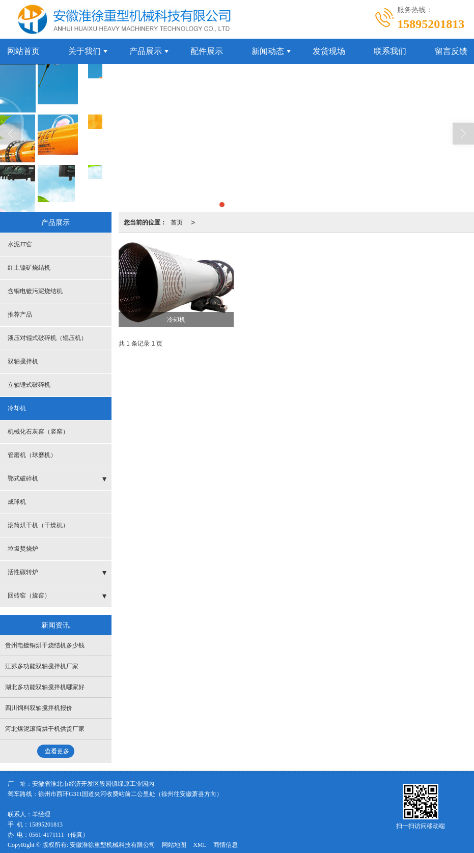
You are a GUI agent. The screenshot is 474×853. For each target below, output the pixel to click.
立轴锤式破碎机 (29, 384)
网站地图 (174, 844)
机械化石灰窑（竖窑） (38, 431)
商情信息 (225, 844)
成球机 (17, 501)
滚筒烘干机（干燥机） (38, 524)
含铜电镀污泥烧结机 (35, 290)
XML (200, 844)
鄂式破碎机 (23, 477)
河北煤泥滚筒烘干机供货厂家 (45, 728)
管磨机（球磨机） (32, 454)
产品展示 (145, 50)
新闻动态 (268, 50)
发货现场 (329, 50)
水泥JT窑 (20, 243)
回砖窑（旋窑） (29, 595)
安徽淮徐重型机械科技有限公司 (112, 844)
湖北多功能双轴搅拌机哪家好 (45, 686)
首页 (177, 221)
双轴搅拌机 (23, 360)
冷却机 (17, 407)
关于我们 (84, 50)
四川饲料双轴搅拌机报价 (38, 707)
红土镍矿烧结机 (29, 267)
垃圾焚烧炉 (23, 548)
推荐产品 (20, 314)
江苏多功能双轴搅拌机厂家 (41, 665)
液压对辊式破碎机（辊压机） (47, 337)
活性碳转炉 (23, 571)
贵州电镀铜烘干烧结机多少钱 (45, 644)
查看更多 (57, 750)
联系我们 (390, 50)
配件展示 (206, 50)
